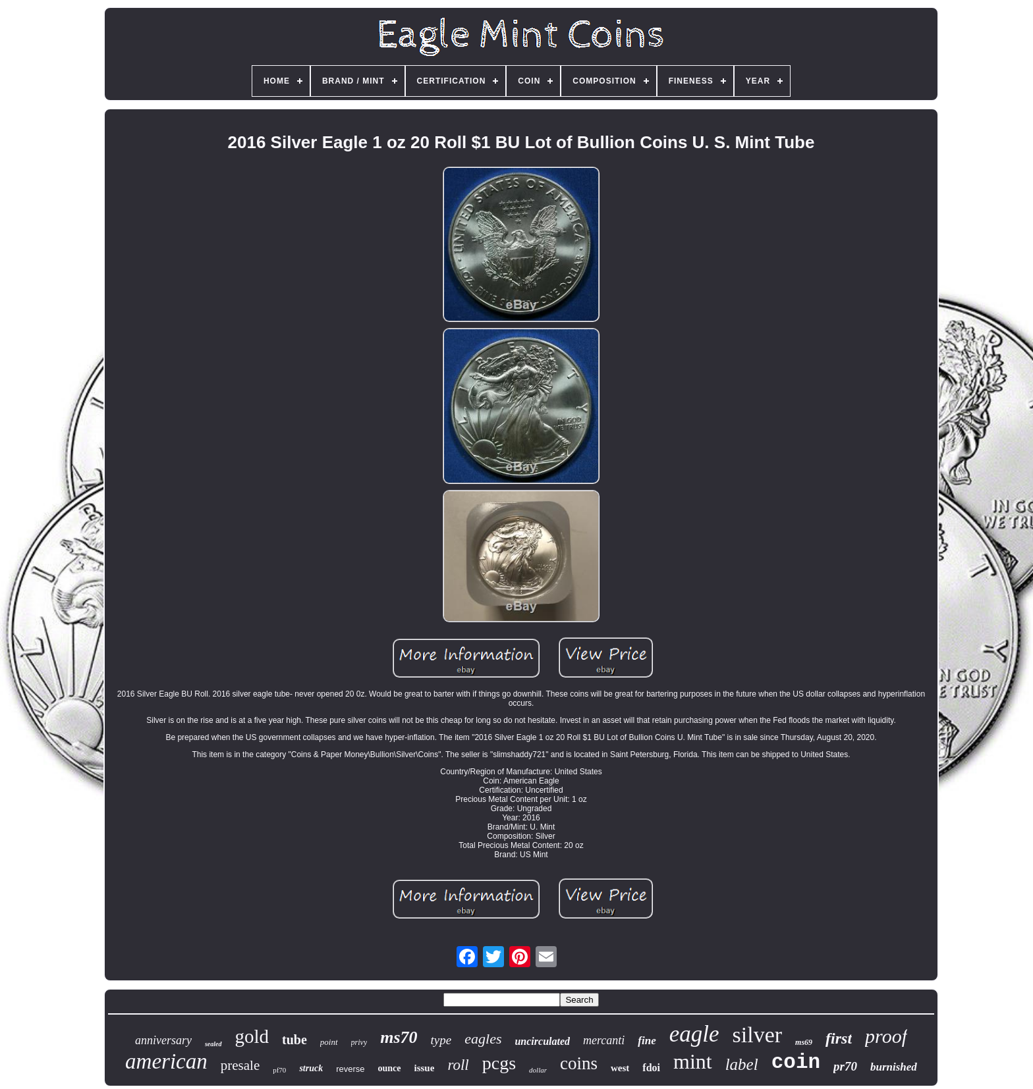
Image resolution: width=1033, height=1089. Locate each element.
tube (294, 1039)
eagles (482, 1038)
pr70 (845, 1066)
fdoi (651, 1067)
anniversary (163, 1040)
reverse (350, 1069)
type (441, 1040)
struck (311, 1068)
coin (795, 1062)
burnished (893, 1067)
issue (424, 1068)
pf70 (279, 1070)
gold (252, 1036)
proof (886, 1036)
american (166, 1061)
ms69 (803, 1042)
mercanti (604, 1040)
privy (359, 1042)
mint (692, 1061)
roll (457, 1065)
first (838, 1038)
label (741, 1064)
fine (647, 1040)
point (329, 1042)
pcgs (499, 1063)
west (620, 1068)
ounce (389, 1068)
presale (240, 1065)
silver (758, 1035)
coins (579, 1063)
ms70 (398, 1037)
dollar (538, 1070)
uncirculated (542, 1041)
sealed (213, 1044)
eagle (694, 1034)
